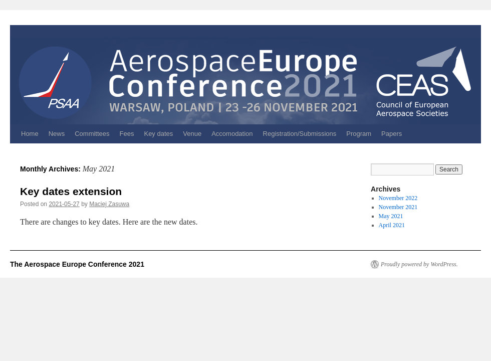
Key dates (158, 133)
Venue (192, 133)
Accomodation (232, 133)
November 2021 (398, 207)
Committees (92, 133)
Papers (391, 133)
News (57, 133)
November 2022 (398, 198)
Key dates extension (71, 191)
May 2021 (391, 216)
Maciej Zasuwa (109, 204)
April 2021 (392, 225)
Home (30, 133)
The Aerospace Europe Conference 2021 (77, 264)
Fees (127, 133)
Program (358, 133)
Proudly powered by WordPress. (419, 264)
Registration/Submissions (300, 133)
